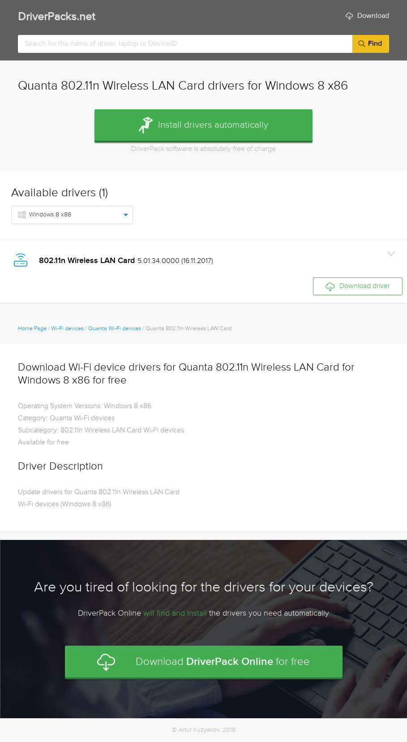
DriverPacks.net (56, 17)
